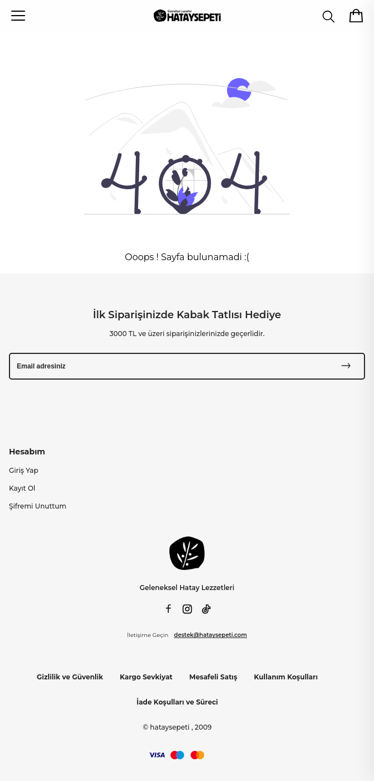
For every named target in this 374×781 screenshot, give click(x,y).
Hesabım (27, 452)
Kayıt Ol (22, 488)
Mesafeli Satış (214, 677)
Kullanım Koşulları (286, 677)
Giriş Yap (23, 470)
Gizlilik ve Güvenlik (70, 677)
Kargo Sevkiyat (146, 677)
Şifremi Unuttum (38, 506)
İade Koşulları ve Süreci (177, 702)
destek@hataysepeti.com (210, 635)
